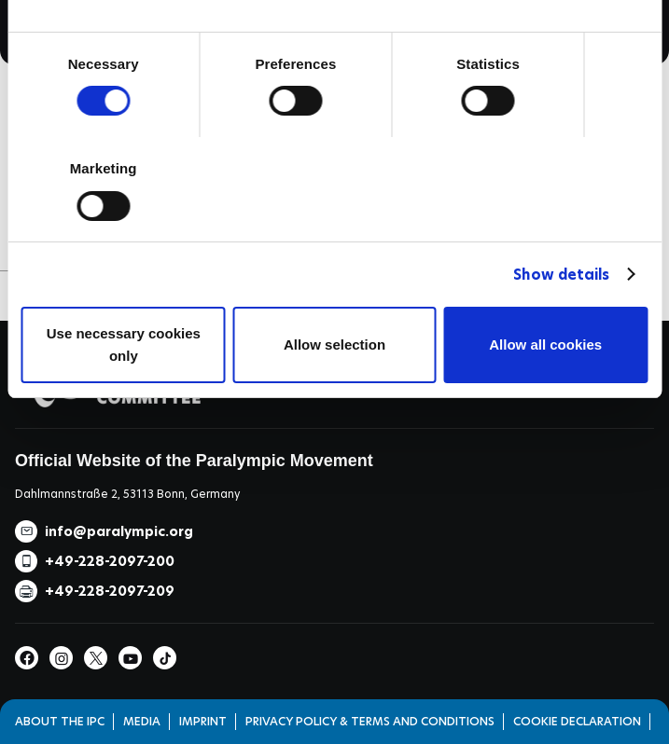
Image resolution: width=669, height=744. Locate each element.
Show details (561, 274)
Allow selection (334, 344)
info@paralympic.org (119, 531)
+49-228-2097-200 (109, 561)
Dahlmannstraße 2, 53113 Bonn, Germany (127, 494)
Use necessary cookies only (124, 344)
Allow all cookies (545, 344)
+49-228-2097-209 (109, 591)
